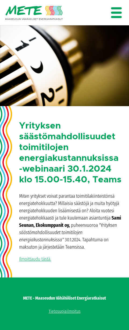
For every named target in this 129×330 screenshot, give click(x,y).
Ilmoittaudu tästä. (35, 259)
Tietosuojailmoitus (65, 311)
